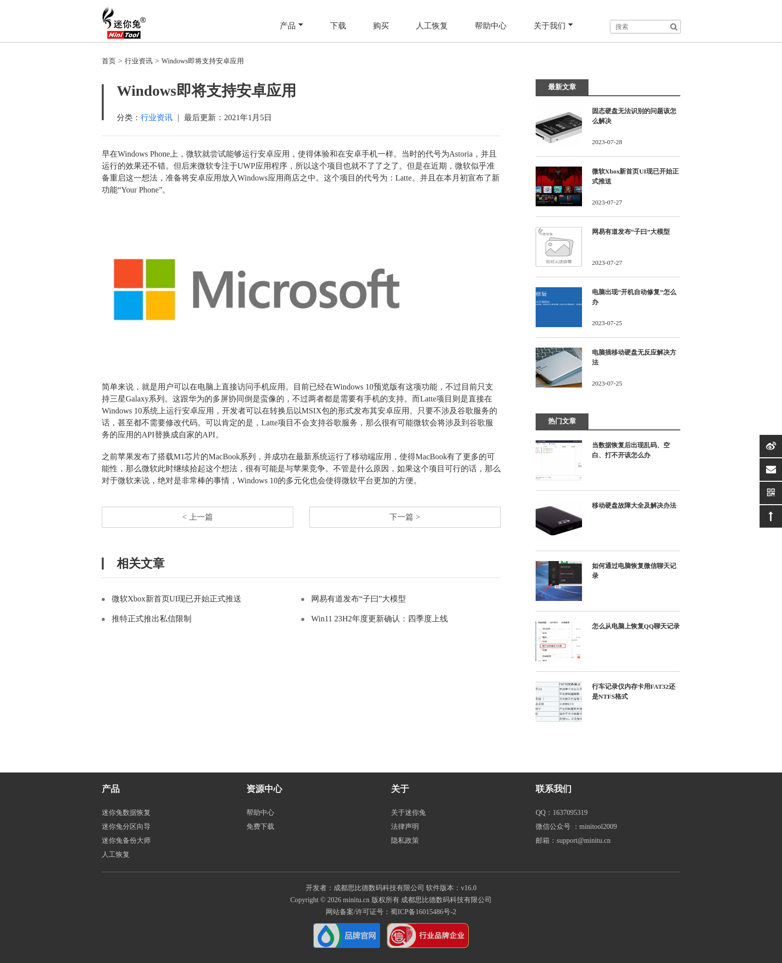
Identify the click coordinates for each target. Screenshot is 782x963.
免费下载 (260, 826)
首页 (109, 61)
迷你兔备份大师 (126, 840)
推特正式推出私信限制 (152, 618)
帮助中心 (491, 25)
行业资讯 (139, 61)
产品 (291, 26)
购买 (381, 25)
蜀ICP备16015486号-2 (423, 912)
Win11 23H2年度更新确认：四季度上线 (379, 618)
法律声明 (405, 826)
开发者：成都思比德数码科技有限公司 (365, 888)
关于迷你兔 (408, 812)
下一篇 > (405, 517)
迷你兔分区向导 (126, 826)
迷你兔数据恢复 (126, 812)
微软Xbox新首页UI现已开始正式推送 (176, 598)
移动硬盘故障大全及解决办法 (634, 505)
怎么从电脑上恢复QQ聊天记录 (636, 626)
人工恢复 (432, 25)
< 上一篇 (197, 517)
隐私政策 (405, 840)
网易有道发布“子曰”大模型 (358, 598)
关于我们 (553, 26)
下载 (338, 25)
